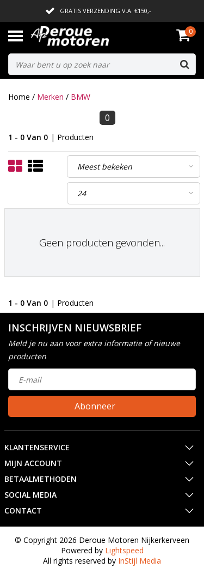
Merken (50, 97)
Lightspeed (124, 550)
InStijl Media (139, 560)
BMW (80, 97)
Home (19, 97)
